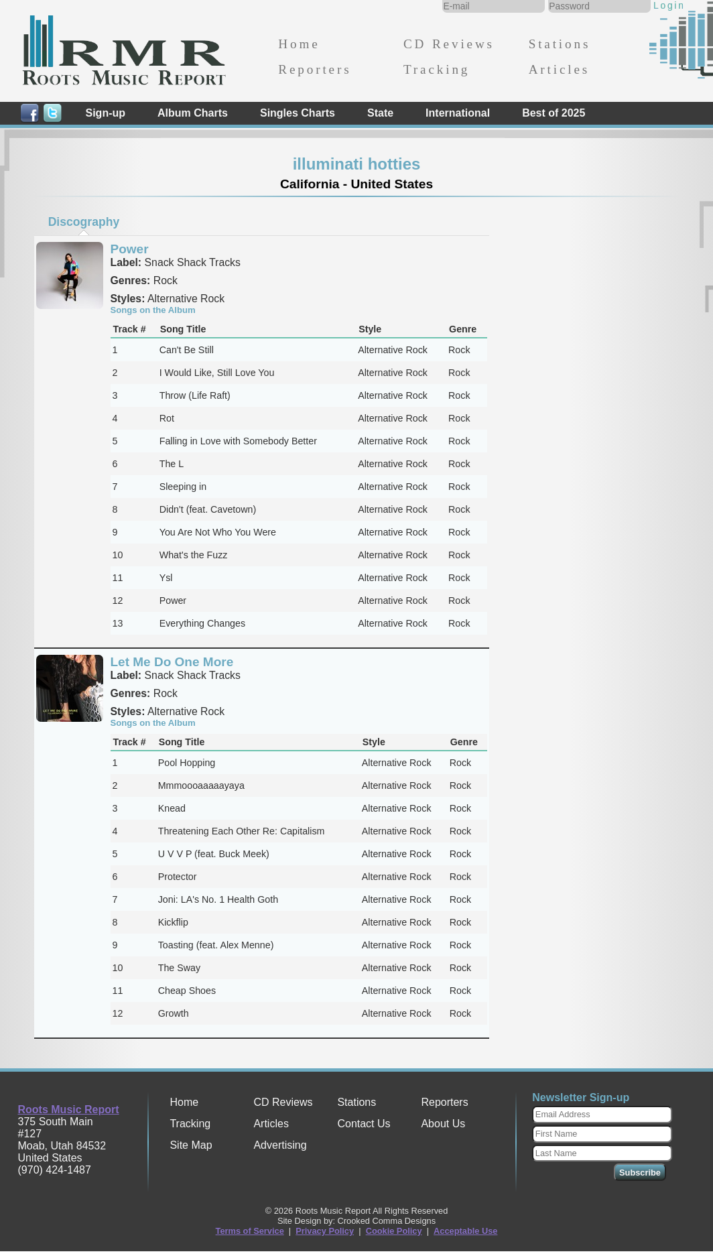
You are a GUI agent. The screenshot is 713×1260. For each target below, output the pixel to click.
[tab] (83, 221)
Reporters (314, 69)
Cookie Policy (394, 1231)
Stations (560, 44)
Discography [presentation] (84, 222)
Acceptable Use (465, 1231)
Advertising (279, 1145)
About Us (443, 1123)
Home (299, 44)
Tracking (436, 69)
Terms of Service (250, 1231)
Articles (559, 69)
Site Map (191, 1145)
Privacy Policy (325, 1231)
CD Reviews (449, 44)
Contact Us (363, 1123)
